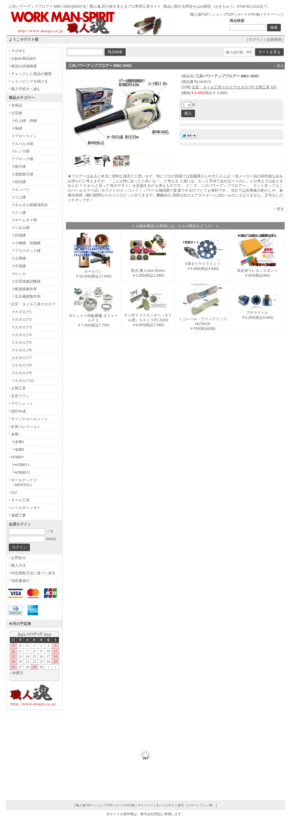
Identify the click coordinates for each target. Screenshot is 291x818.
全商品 (16, 105)
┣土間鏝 (18, 258)
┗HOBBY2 (20, 472)
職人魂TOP (199, 14)
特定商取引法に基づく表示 (33, 573)
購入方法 (18, 565)
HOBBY (17, 457)
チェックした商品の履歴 (31, 74)
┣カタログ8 (21, 365)
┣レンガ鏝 (20, 151)
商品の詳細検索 (24, 66)
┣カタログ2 (21, 319)
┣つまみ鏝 (20, 227)
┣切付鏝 (18, 182)
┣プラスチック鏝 (26, 250)
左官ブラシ (20, 396)
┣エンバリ (20, 189)
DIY (274, 87)
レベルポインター (26, 508)
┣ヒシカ (18, 274)
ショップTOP (223, 14)
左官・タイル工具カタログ (33, 304)
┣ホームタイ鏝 (24, 220)
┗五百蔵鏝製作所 (26, 296)
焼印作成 (18, 411)
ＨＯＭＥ (18, 51)
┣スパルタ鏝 (22, 144)
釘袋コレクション (26, 426)
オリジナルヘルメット (29, 419)
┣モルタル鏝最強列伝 (29, 205)
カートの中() (248, 14)
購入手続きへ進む (26, 89)
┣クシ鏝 (18, 212)
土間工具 (262, 87)
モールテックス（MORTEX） (24, 482)
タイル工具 (20, 500)
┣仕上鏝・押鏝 (24, 121)
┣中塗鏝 (18, 266)
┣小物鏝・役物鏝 (26, 243)
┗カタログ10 (22, 380)
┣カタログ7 (21, 358)
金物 (14, 434)
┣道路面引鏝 (22, 174)
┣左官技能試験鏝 (26, 281)
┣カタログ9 (21, 373)
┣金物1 (17, 442)
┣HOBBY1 (20, 465)
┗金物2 (17, 449)
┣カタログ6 (21, 350)
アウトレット (22, 403)
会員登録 (274, 39)
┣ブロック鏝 (22, 159)
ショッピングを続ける (29, 81)
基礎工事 (18, 515)
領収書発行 (20, 581)
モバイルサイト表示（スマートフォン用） (185, 805)
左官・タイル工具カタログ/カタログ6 (223, 87)
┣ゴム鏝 (18, 197)
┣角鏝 (16, 128)
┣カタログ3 (21, 327)
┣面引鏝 (18, 166)
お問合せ (18, 558)
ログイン (256, 39)
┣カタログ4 (21, 335)
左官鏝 (16, 113)
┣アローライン (24, 136)
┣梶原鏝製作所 (24, 289)
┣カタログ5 (21, 342)
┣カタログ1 (21, 312)
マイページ (272, 14)
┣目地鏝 (18, 235)
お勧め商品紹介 (24, 58)
